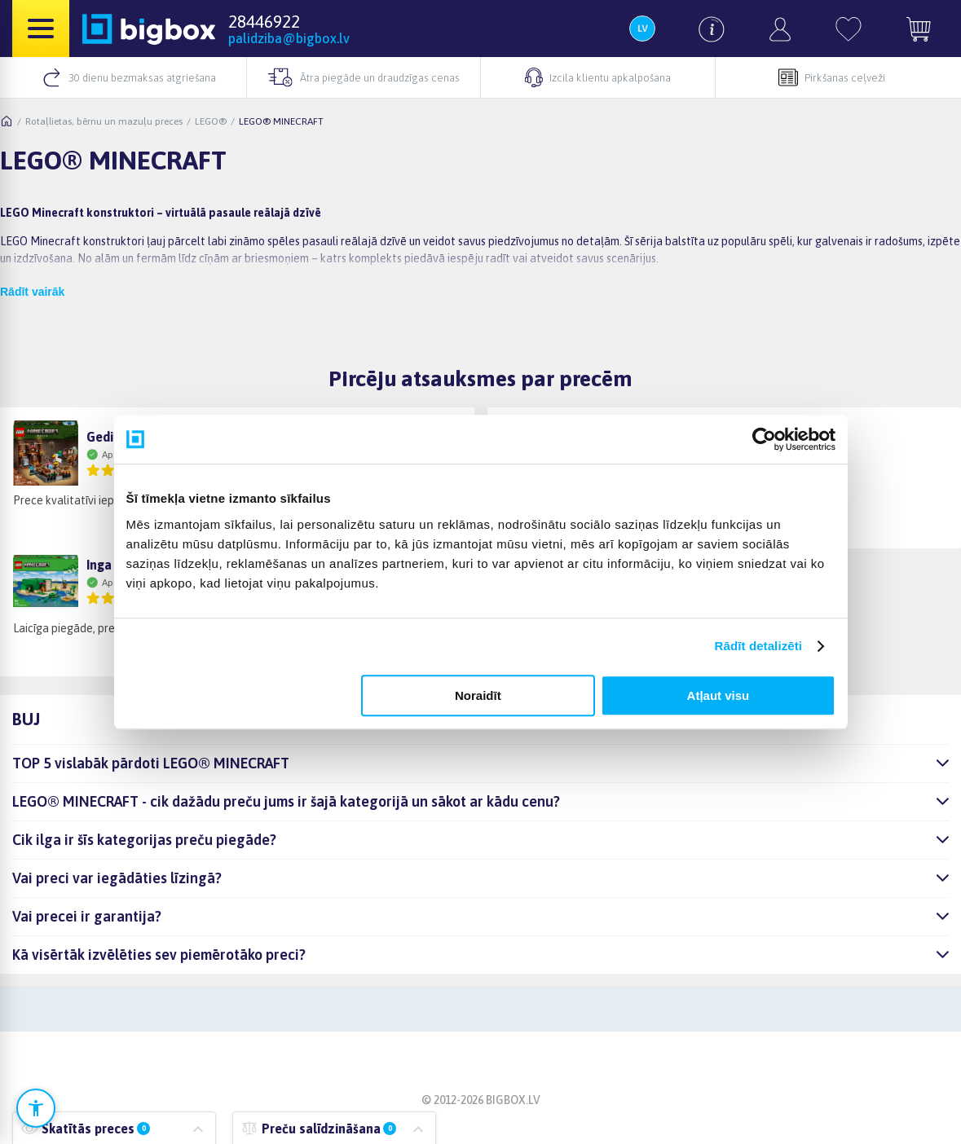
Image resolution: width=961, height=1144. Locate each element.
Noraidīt (478, 695)
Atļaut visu (718, 695)
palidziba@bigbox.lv (289, 38)
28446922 (264, 21)
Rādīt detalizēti (758, 646)
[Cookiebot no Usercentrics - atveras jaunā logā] (764, 439)
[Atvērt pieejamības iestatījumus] (35, 1108)
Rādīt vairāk (32, 291)
